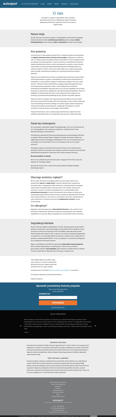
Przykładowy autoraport (58, 382)
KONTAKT (64, 4)
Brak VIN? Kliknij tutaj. (58, 307)
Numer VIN (58, 386)
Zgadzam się (94, 416)
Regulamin (60, 406)
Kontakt (58, 388)
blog (58, 394)
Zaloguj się (74, 4)
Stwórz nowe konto (58, 396)
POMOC (56, 4)
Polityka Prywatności (58, 408)
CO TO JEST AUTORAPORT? (30, 4)
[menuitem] (10, 4)
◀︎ (21, 326)
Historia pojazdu (58, 392)
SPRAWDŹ (58, 302)
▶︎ (96, 326)
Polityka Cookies (58, 410)
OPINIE (49, 4)
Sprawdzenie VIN (58, 390)
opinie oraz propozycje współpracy (59, 270)
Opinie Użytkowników (58, 384)
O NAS (43, 4)
